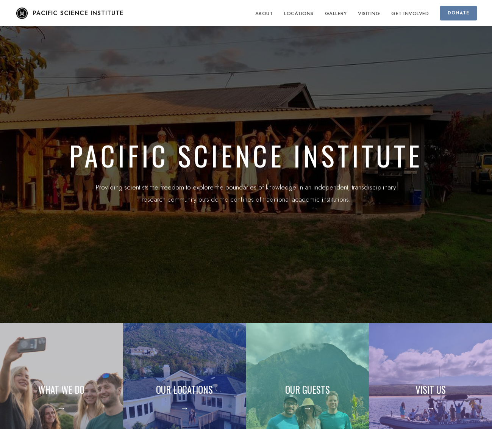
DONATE (458, 12)
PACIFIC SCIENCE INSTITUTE (69, 13)
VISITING (369, 13)
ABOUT (264, 13)
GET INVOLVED (410, 13)
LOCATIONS (299, 13)
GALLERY (336, 13)
